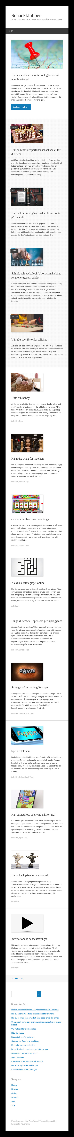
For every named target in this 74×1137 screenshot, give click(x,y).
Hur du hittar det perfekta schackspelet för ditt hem (32, 1014)
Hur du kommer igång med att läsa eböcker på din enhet (34, 1018)
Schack (14, 127)
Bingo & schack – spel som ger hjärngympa (36, 621)
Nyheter (14, 1089)
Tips (13, 190)
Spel (13, 316)
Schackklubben (26, 15)
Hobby (15, 421)
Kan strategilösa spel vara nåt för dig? (33, 814)
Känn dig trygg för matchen (27, 458)
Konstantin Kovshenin (20, 1124)
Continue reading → (21, 107)
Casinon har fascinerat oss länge (30, 519)
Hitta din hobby (20, 397)
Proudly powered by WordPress (24, 1121)
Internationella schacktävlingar (29, 938)
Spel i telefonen (20, 751)
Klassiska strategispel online (27, 582)
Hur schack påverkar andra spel (29, 875)
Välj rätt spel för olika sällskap (29, 339)
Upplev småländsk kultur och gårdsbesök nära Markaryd (34, 1010)
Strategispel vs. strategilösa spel (30, 687)
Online (21, 545)
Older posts (17, 978)
